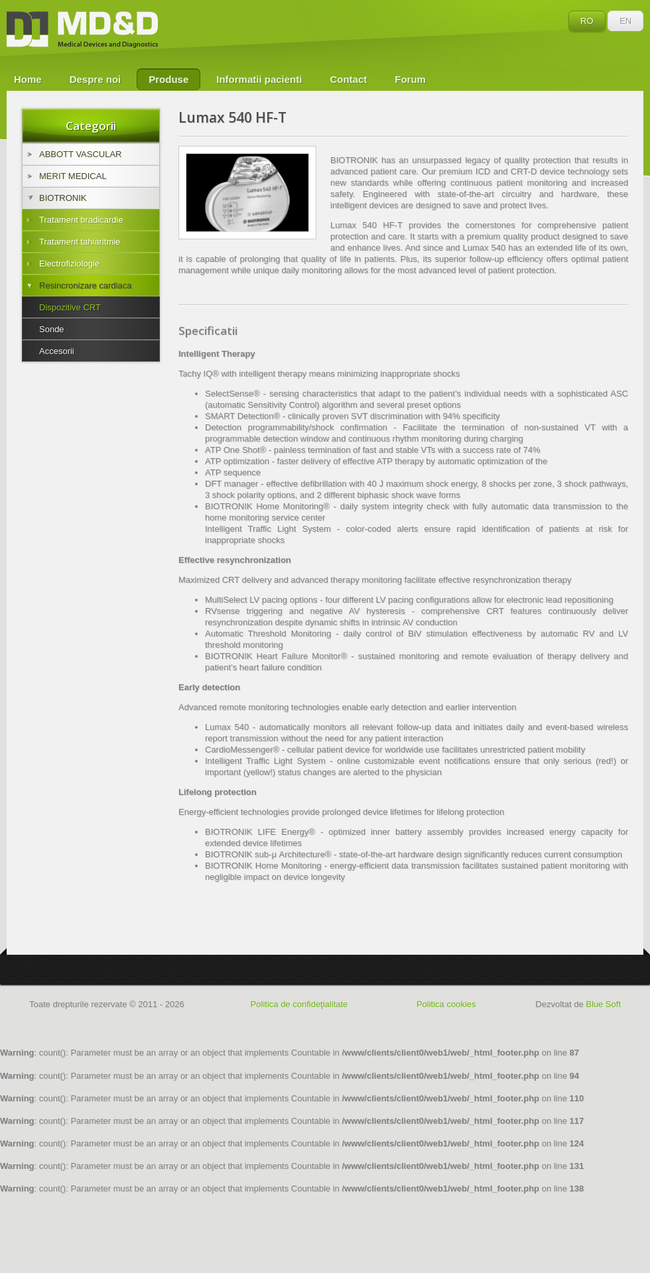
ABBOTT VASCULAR (74, 154)
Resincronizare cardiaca (79, 285)
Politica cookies (446, 1004)
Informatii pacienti (259, 79)
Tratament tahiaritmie (73, 242)
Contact (348, 79)
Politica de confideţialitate (299, 1004)
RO (587, 21)
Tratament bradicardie (75, 220)
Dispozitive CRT (70, 307)
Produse (168, 79)
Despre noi (95, 79)
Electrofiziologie (63, 264)
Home (28, 79)
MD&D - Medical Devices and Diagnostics (82, 29)
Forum (410, 79)
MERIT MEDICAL (67, 176)
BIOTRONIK (57, 198)
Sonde (51, 329)
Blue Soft (603, 1004)
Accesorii (56, 351)
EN (625, 21)
